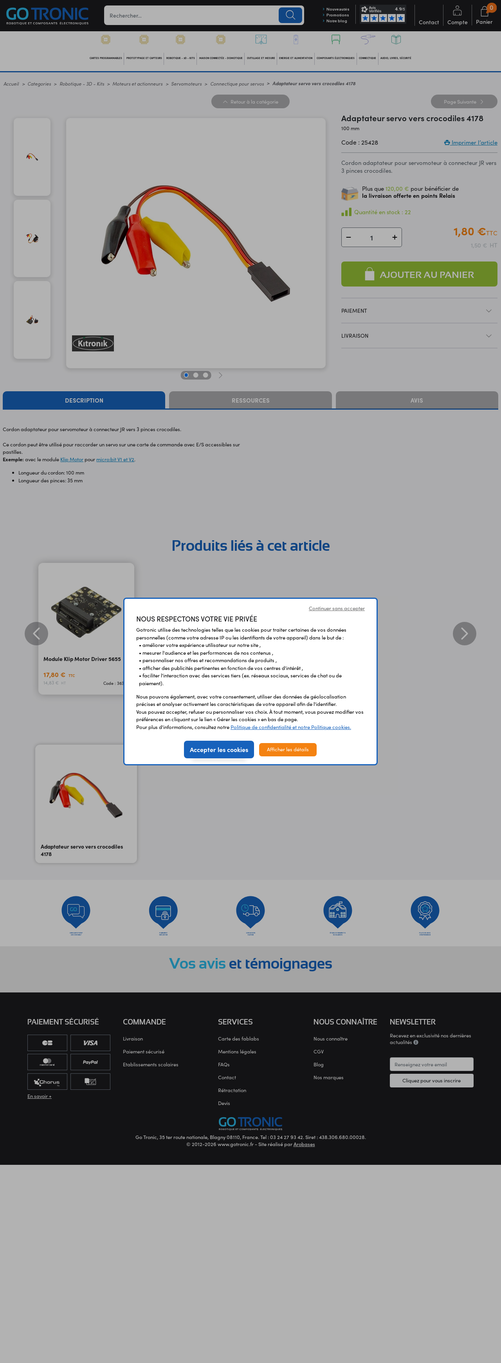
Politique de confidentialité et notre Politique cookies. (291, 727)
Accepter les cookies (219, 749)
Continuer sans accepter (337, 608)
